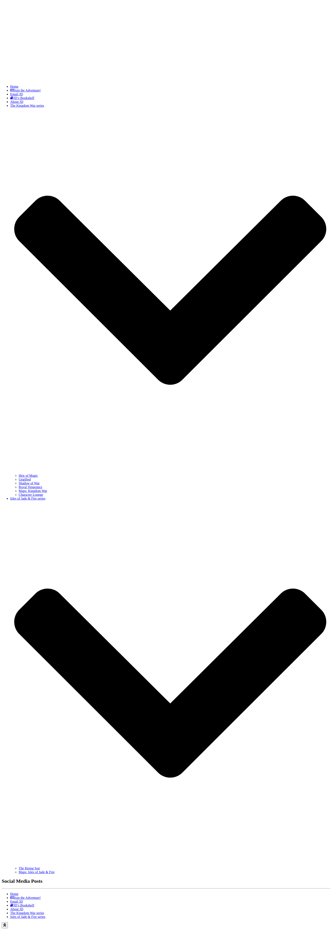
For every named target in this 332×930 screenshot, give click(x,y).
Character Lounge (31, 494)
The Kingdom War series (27, 913)
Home (14, 86)
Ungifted (25, 479)
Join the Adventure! (25, 90)
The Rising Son (29, 868)
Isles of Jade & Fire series (27, 917)
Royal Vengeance (30, 487)
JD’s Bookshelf (22, 98)
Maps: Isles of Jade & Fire (37, 872)
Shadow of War (29, 483)
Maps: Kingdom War (33, 491)
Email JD (16, 94)
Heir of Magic (28, 475)
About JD (16, 102)
